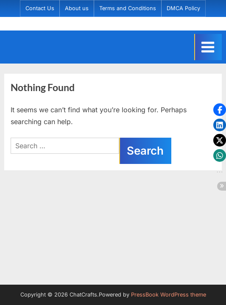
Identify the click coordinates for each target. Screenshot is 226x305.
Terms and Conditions (127, 8)
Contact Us (39, 8)
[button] (219, 109)
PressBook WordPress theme (168, 294)
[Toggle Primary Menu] (208, 47)
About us (77, 8)
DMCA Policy (183, 8)
